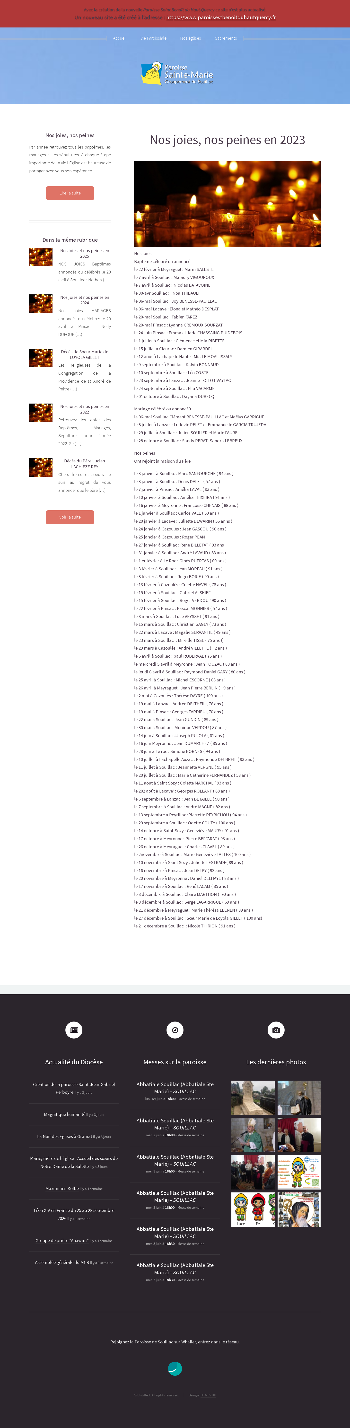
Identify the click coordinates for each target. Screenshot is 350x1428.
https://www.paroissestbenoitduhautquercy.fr (221, 17)
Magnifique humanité (64, 1114)
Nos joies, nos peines (70, 135)
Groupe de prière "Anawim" (62, 1240)
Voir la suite (70, 517)
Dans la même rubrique (70, 239)
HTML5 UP (208, 1395)
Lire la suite (70, 193)
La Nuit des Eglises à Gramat (64, 1136)
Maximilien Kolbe (62, 1188)
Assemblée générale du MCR (62, 1262)
